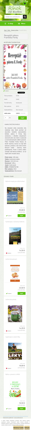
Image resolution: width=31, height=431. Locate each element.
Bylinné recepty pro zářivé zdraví (15, 181)
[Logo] (15, 9)
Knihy (9, 30)
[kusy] (6, 117)
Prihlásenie (6, 3)
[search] (25, 17)
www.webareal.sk (18, 418)
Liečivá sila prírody (11, 299)
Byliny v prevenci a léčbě (13, 374)
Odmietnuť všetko (18, 428)
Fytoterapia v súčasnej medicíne (15, 222)
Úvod (5, 30)
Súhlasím (27, 428)
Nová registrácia (13, 3)
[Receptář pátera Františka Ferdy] (15, 45)
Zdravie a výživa (14, 30)
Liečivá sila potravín (11, 259)
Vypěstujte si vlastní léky (13, 337)
